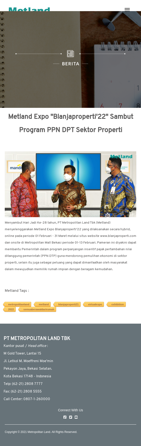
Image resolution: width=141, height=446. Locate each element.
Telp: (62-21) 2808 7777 (23, 384)
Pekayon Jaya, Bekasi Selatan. (28, 369)
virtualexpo (95, 304)
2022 (11, 309)
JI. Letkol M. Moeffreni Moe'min (28, 361)
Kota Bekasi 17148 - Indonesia (27, 376)
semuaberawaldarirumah (38, 309)
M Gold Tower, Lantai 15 (22, 353)
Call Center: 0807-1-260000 (27, 399)
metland (44, 304)
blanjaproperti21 (68, 304)
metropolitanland (18, 304)
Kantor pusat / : (26, 346)
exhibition (118, 304)
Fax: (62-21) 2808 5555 (23, 391)
